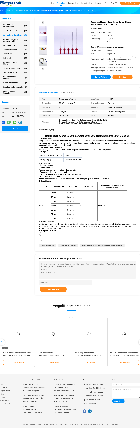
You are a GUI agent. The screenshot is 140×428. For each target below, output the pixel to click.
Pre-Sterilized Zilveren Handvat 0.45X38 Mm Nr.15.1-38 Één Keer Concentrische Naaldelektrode (34, 398)
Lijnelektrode (15, 54)
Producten (3, 387)
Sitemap (3, 397)
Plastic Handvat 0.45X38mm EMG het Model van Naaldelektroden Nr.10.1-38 (64, 387)
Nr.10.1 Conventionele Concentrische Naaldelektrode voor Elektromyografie (34, 387)
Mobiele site (4, 401)
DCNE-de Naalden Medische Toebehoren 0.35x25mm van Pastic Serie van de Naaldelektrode (64, 398)
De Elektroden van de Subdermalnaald (15, 40)
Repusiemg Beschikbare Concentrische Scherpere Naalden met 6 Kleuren (88, 355)
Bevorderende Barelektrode (15, 87)
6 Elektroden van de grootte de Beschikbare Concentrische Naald (102, 245)
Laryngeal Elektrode (15, 49)
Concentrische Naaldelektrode (15, 26)
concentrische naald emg (15, 35)
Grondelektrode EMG (15, 83)
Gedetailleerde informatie (48, 92)
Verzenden (53, 289)
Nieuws (2, 394)
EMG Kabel (15, 58)
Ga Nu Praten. (130, 3)
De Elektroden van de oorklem (15, 78)
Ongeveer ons (5, 391)
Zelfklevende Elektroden (15, 68)
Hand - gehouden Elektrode (15, 92)
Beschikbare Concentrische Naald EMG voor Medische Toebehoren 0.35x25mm (17, 355)
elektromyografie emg (47, 245)
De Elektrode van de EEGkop (15, 63)
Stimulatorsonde (15, 45)
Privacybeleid (5, 404)
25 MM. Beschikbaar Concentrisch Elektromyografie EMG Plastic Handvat (65, 409)
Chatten (15, 129)
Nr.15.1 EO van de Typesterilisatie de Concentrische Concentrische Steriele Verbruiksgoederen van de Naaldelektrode (34, 409)
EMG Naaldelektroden (15, 31)
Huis (1, 384)
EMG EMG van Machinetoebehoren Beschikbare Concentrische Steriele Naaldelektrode (124, 355)
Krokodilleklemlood (15, 72)
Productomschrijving (68, 92)
